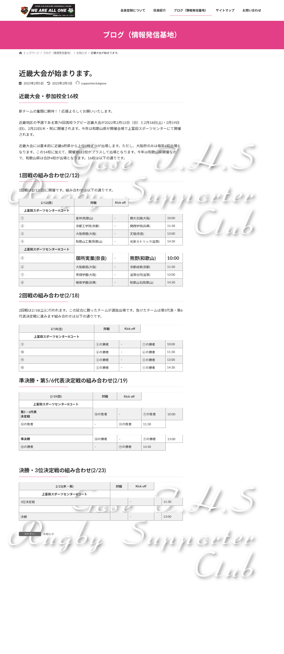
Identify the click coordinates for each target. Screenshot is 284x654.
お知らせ (48, 534)
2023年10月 (208, 412)
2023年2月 (207, 430)
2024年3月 (207, 394)
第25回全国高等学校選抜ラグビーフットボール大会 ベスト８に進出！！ (243, 252)
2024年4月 (207, 385)
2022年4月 (207, 466)
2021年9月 (207, 511)
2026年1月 (207, 367)
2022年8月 (207, 448)
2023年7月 (207, 421)
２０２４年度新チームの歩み (244, 85)
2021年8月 (207, 520)
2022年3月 (207, 475)
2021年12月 (208, 484)
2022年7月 (207, 457)
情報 (203, 343)
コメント (28, 573)
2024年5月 (207, 376)
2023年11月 (208, 403)
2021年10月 (208, 502)
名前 (24, 633)
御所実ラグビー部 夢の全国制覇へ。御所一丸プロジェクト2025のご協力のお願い (244, 111)
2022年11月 (208, 439)
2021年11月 (208, 493)
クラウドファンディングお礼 (244, 157)
